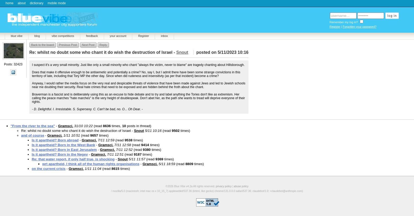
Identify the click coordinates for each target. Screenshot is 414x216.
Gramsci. (65, 126)
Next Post (88, 44)
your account (118, 35)
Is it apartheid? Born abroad (55, 140)
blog (37, 35)
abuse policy (241, 186)
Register (335, 26)
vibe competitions (63, 35)
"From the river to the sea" (33, 126)
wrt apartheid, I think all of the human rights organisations (90, 164)
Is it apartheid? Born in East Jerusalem (64, 150)
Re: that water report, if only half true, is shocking (73, 159)
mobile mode (57, 3)
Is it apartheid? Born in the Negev (60, 154)
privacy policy (224, 186)
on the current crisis (48, 169)
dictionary (36, 3)
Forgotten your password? (360, 26)
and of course (32, 135)
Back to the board (42, 44)
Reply (103, 44)
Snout (139, 131)
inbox (164, 35)
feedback (92, 35)
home (9, 3)
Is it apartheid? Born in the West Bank (63, 145)
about (22, 3)
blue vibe (16, 35)
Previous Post (68, 44)
